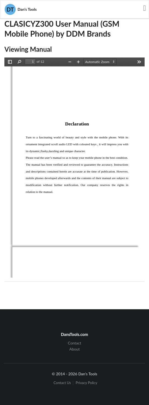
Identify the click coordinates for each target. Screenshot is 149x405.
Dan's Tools (21, 9)
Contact (74, 343)
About (74, 349)
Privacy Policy (86, 383)
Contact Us (62, 383)
